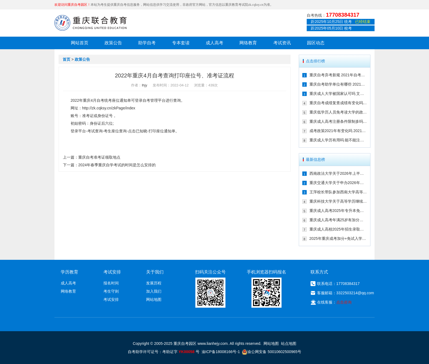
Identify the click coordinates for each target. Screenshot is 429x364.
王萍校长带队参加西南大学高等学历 (338, 192)
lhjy (144, 85)
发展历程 (153, 283)
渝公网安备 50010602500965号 (271, 352)
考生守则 (111, 291)
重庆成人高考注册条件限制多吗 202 (338, 121)
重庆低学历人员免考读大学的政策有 (338, 112)
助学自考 (147, 42)
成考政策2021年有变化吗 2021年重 (338, 131)
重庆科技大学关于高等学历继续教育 (338, 201)
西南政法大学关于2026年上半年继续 (338, 173)
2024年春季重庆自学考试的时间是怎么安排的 (117, 165)
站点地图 (288, 343)
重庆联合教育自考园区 (90, 22)
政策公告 (113, 42)
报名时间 (111, 283)
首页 (66, 59)
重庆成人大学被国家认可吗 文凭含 (338, 93)
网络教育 (248, 42)
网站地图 (153, 299)
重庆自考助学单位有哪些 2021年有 (338, 84)
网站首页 (79, 42)
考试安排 (111, 299)
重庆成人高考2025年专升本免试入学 (338, 210)
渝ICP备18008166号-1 (221, 352)
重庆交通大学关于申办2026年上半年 (338, 182)
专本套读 (181, 42)
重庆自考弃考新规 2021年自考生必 (338, 75)
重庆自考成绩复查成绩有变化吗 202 (338, 103)
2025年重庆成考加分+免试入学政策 (338, 238)
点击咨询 (344, 302)
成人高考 (214, 42)
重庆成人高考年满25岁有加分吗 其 (338, 220)
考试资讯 (282, 42)
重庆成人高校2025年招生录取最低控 (338, 229)
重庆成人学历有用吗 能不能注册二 (338, 140)
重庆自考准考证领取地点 (99, 157)
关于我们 (155, 272)
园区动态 (315, 42)
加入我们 (153, 291)
